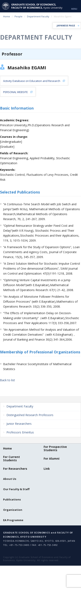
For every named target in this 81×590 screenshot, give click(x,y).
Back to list (7, 380)
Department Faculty (38, 16)
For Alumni (51, 458)
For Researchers (15, 469)
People (18, 16)
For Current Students (11, 458)
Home (6, 16)
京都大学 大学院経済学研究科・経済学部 (32, 6)
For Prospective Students (55, 448)
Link (47, 469)
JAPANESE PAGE (66, 25)
